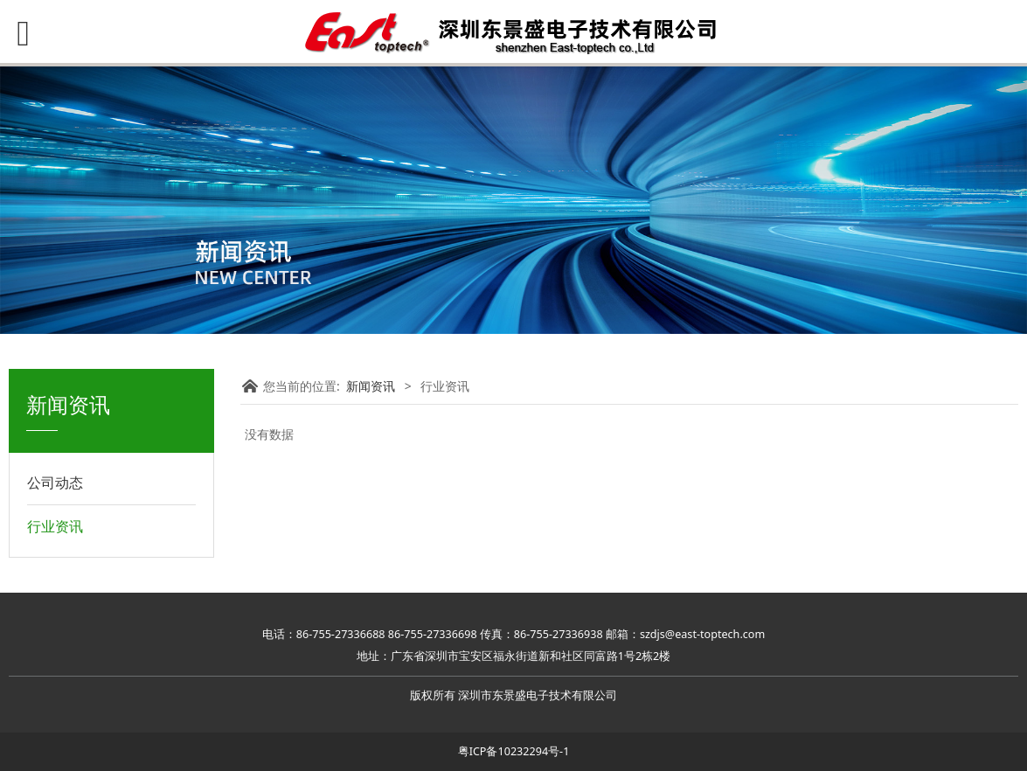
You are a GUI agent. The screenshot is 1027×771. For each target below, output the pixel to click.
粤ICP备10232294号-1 (514, 751)
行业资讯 (55, 526)
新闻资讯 (370, 386)
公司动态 (55, 482)
